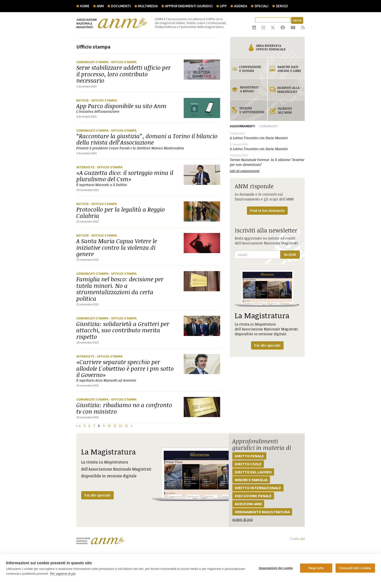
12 (120, 425)
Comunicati (268, 126)
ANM (100, 6)
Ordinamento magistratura (262, 511)
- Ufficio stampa (123, 62)
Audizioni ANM (248, 503)
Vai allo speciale (97, 495)
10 (109, 425)
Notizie (82, 100)
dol (302, 539)
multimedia (148, 6)
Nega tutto (316, 568)
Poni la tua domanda (267, 210)
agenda (240, 6)
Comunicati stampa (92, 62)
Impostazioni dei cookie (276, 568)
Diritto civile (248, 464)
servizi (282, 6)
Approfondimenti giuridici (189, 6)
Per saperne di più (63, 573)
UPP (223, 6)
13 (126, 425)
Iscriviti (290, 254)
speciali (261, 6)
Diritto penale (249, 456)
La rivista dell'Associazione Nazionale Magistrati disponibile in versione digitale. (267, 310)
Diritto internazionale (258, 487)
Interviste (85, 167)
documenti (121, 6)
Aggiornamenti (242, 126)
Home (84, 6)
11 (115, 425)
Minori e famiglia (251, 479)
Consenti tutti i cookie (355, 568)
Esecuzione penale (253, 495)
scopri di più (242, 519)
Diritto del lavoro (253, 472)
